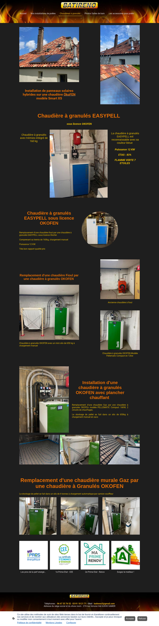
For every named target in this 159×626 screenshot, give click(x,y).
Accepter (130, 618)
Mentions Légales (54, 623)
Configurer (71, 623)
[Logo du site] (79, 5)
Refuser (142, 618)
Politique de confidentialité (29, 623)
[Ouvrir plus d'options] (20, 18)
